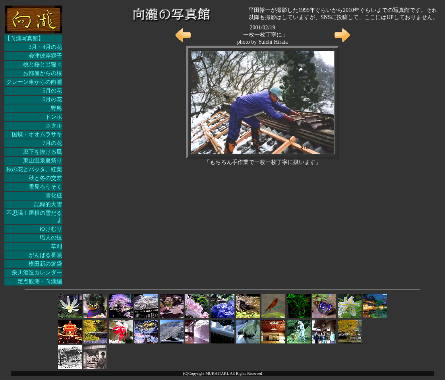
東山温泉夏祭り (42, 161)
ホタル (53, 126)
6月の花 (52, 99)
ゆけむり (51, 229)
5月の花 (52, 91)
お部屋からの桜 (42, 73)
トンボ (53, 117)
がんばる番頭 (45, 255)
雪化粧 (53, 196)
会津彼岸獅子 (45, 56)
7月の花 (52, 143)
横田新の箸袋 (45, 264)
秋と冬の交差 (45, 178)
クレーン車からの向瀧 (34, 82)
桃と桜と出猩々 (42, 65)
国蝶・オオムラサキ (37, 134)
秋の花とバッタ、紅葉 (34, 169)
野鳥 (56, 108)
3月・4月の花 (45, 47)
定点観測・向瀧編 (39, 281)
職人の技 (51, 238)
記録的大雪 (48, 204)
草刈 (56, 246)
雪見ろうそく (45, 187)
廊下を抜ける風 (42, 152)
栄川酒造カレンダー (37, 273)
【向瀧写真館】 (24, 38)
